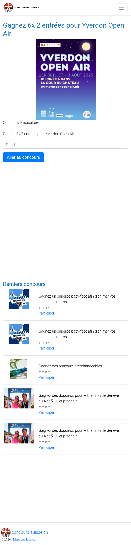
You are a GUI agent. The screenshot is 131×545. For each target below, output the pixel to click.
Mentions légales (24, 539)
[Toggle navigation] (122, 7)
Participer (46, 313)
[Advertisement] (65, 191)
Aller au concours (23, 157)
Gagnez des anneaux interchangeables (70, 366)
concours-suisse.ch (22, 7)
